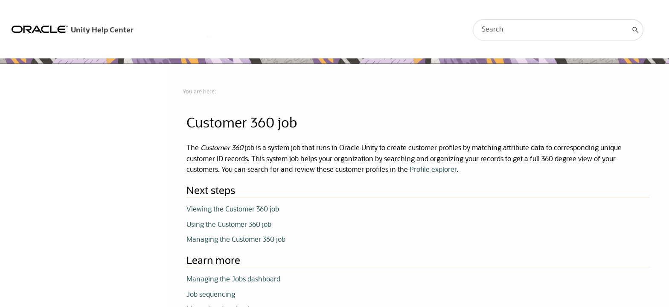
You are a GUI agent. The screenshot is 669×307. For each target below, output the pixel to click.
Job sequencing (210, 295)
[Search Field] (558, 30)
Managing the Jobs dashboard (233, 279)
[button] (635, 30)
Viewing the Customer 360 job (232, 209)
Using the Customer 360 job (228, 225)
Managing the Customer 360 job (235, 240)
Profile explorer (433, 170)
